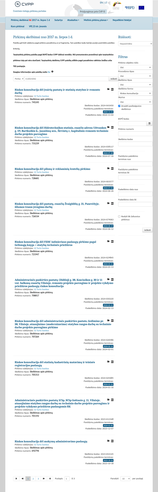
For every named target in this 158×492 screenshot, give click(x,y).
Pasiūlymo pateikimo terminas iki (128, 171)
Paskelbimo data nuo (128, 189)
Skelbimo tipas (125, 80)
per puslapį (137, 478)
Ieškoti (114, 78)
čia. (49, 72)
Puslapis (59, 478)
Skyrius (121, 97)
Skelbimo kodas (125, 139)
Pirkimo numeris (126, 129)
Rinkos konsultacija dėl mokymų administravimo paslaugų (51, 441)
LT (106, 2)
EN (101, 2)
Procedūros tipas (126, 71)
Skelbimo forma (125, 88)
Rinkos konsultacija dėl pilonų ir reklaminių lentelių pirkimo (52, 168)
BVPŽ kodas (123, 118)
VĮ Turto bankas (41, 96)
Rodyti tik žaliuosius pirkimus (129, 218)
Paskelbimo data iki (127, 199)
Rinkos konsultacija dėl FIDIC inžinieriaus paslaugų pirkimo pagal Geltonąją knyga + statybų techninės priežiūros (55, 243)
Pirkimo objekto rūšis (128, 62)
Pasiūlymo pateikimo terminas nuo (128, 158)
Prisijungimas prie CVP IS (92, 11)
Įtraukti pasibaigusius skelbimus (129, 107)
